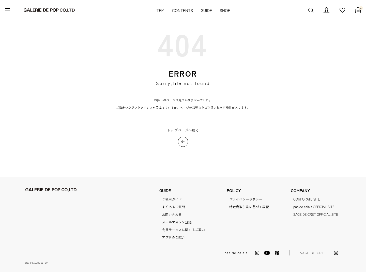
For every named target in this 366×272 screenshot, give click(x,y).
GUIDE (206, 10)
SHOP (225, 10)
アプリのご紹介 (173, 237)
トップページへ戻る (183, 130)
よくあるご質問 (173, 206)
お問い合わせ (172, 214)
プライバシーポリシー (245, 199)
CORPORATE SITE (306, 199)
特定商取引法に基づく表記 (249, 206)
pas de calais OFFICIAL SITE (313, 206)
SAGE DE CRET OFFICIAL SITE (315, 214)
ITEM (160, 10)
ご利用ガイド (172, 199)
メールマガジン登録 (177, 222)
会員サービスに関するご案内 (183, 229)
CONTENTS (182, 10)
